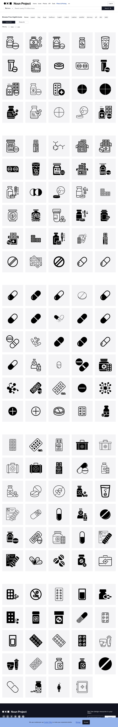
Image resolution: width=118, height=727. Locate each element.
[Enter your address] (96, 716)
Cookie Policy (49, 724)
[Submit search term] (108, 8)
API (49, 3)
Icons (39, 3)
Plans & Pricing (61, 3)
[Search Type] (9, 8)
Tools (53, 3)
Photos (45, 3)
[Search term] (58, 8)
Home (35, 3)
